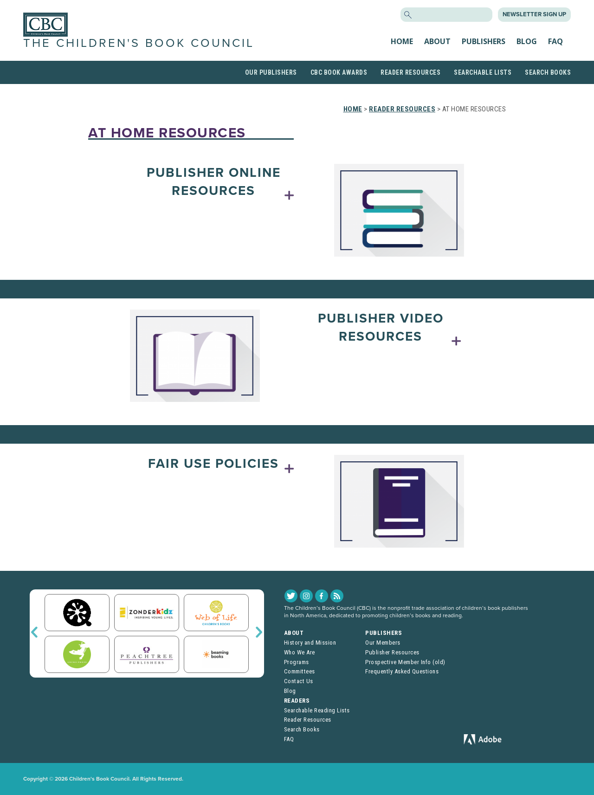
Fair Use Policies (213, 464)
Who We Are (299, 652)
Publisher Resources (392, 652)
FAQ (555, 41)
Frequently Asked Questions (402, 671)
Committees (299, 671)
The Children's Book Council (138, 43)
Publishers (483, 41)
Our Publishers (271, 72)
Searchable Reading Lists (317, 710)
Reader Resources (410, 72)
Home (402, 41)
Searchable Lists (482, 72)
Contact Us (298, 681)
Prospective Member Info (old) (405, 662)
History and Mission (310, 642)
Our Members (382, 642)
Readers (297, 700)
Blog (527, 41)
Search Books (548, 72)
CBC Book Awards (339, 72)
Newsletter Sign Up (534, 14)
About (437, 41)
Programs (296, 662)
